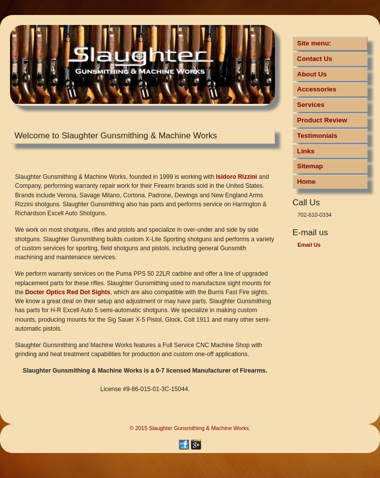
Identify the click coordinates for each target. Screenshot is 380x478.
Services (310, 104)
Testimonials (317, 135)
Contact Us (314, 58)
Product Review (322, 120)
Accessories (316, 89)
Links (305, 151)
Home (306, 181)
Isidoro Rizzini (236, 176)
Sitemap (310, 166)
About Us (311, 74)
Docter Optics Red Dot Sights (67, 292)
